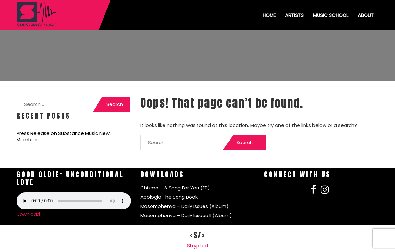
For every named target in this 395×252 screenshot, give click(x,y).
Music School (330, 15)
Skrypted (197, 245)
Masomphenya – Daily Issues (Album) (184, 206)
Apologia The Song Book (169, 197)
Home (269, 15)
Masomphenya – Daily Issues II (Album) (186, 215)
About (366, 15)
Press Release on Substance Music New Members (63, 136)
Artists (294, 15)
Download (28, 214)
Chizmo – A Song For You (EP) (175, 187)
